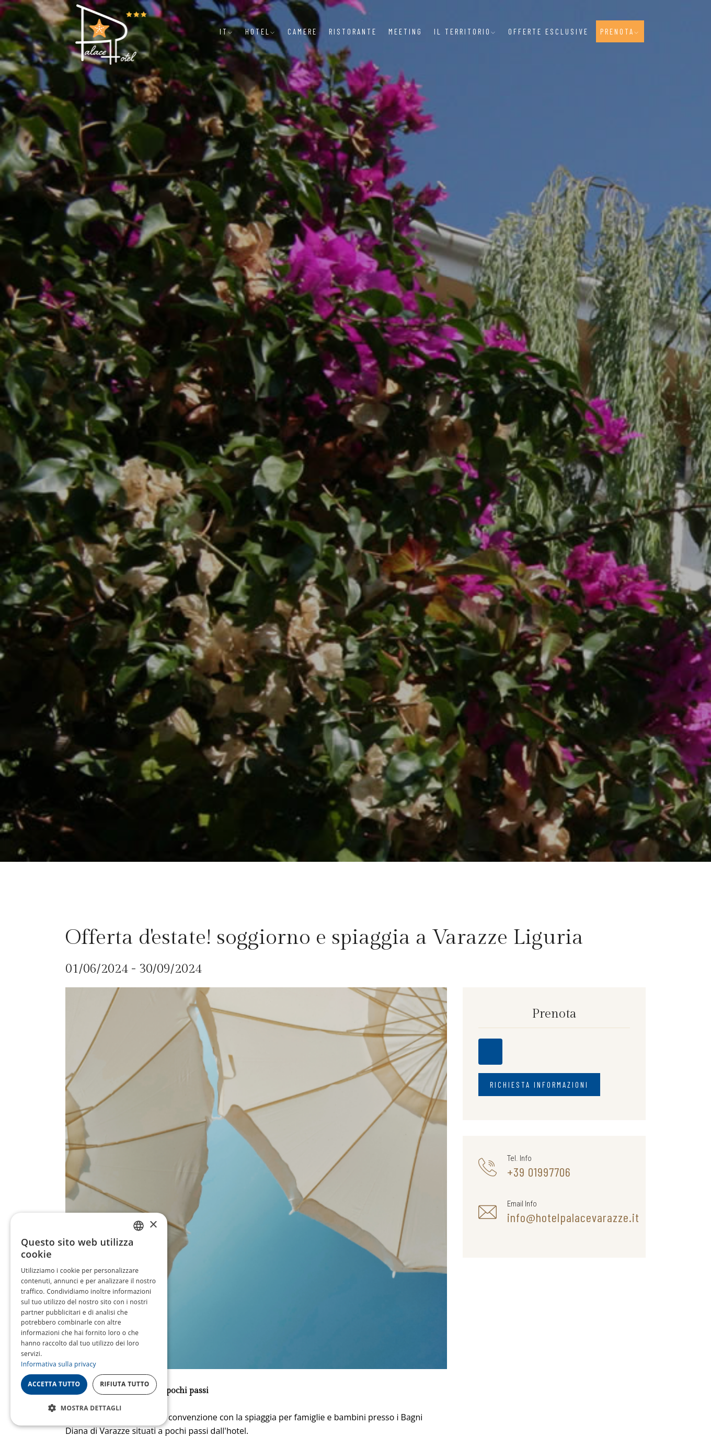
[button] (89, 1408)
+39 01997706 (539, 1172)
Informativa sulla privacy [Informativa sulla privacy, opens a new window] (58, 1364)
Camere (302, 31)
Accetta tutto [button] (54, 1384)
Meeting (405, 31)
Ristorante (353, 31)
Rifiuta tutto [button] (125, 1384)
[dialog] (88, 1319)
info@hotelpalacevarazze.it (573, 1217)
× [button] (153, 1225)
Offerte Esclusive (548, 31)
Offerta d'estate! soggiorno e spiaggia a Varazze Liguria (324, 937)
